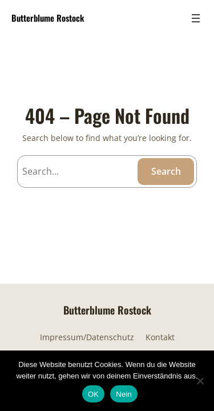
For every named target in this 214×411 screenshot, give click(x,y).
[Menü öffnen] (196, 18)
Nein (124, 394)
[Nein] (199, 380)
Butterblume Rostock (47, 17)
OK (93, 394)
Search (166, 171)
